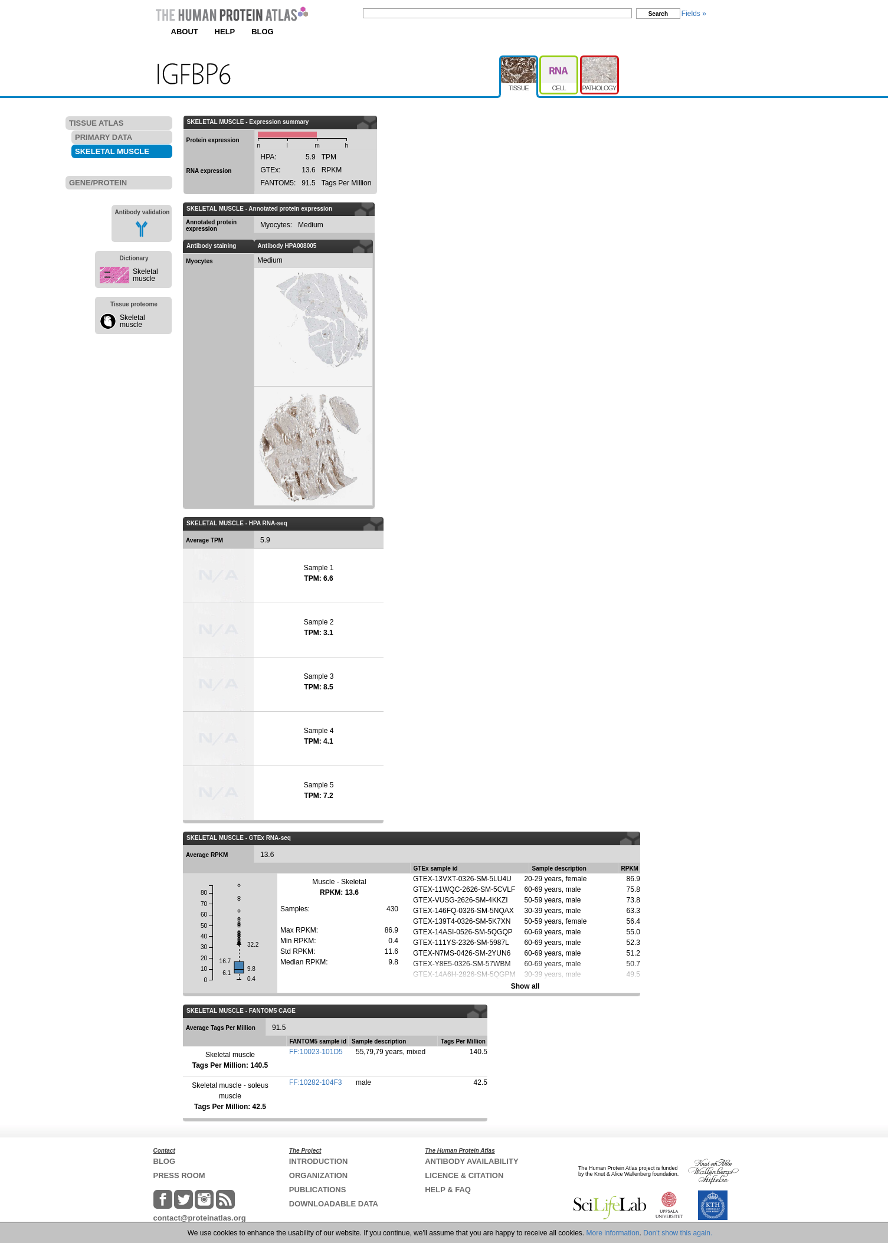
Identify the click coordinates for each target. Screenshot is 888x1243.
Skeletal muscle (145, 275)
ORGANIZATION (318, 1175)
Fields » (693, 13)
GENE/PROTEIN (98, 182)
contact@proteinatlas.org (199, 1217)
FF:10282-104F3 (315, 1082)
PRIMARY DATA (103, 137)
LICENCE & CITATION (464, 1175)
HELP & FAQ (448, 1189)
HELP (225, 31)
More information (613, 1233)
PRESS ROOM (179, 1175)
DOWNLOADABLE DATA (333, 1203)
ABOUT (184, 31)
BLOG (262, 31)
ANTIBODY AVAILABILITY (471, 1161)
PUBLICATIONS (317, 1189)
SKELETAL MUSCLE (112, 151)
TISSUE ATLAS (96, 123)
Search (658, 14)
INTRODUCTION (318, 1161)
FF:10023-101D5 (316, 1052)
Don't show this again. (677, 1233)
